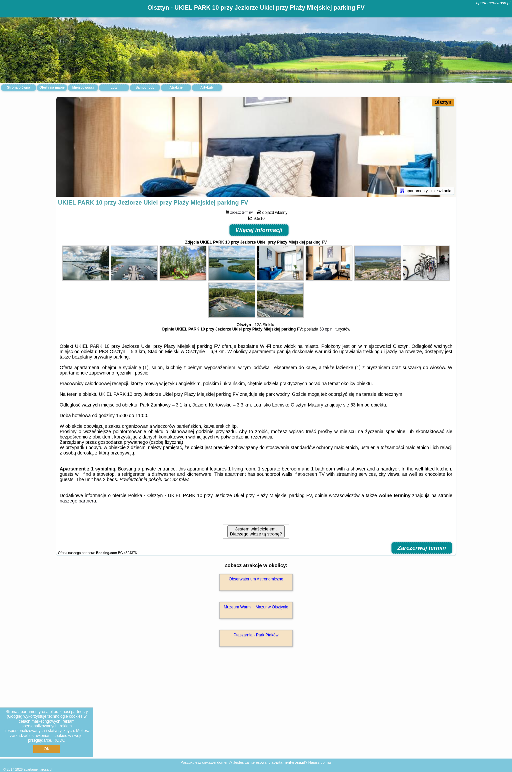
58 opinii (326, 329)
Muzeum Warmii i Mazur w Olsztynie (256, 607)
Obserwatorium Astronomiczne (256, 579)
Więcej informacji (259, 230)
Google (14, 716)
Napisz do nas (320, 762)
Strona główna (18, 87)
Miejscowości (83, 87)
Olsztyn (442, 102)
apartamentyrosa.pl (493, 3)
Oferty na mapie (52, 87)
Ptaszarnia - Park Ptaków (256, 635)
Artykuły (207, 87)
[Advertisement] (256, 710)
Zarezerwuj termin (422, 548)
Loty (113, 87)
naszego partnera (78, 500)
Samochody (145, 87)
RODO (59, 740)
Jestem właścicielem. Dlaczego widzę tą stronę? (256, 531)
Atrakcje (175, 87)
